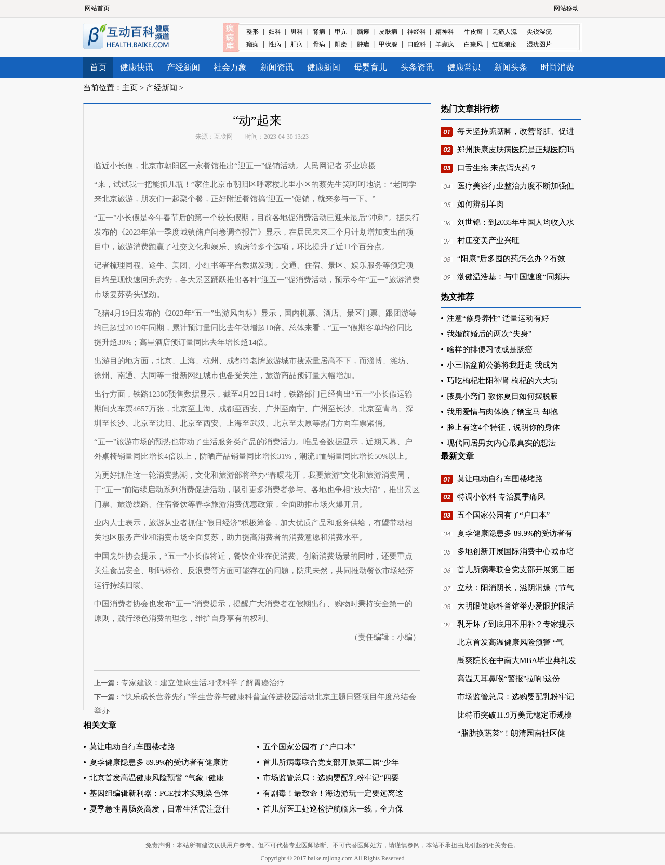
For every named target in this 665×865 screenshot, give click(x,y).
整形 (252, 31)
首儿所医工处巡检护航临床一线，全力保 (333, 809)
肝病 (296, 44)
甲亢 (341, 31)
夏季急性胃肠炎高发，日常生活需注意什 (159, 809)
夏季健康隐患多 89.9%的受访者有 (515, 533)
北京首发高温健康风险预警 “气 (510, 642)
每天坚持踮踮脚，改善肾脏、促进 (515, 131)
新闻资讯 (277, 67)
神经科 (416, 31)
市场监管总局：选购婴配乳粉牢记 (515, 697)
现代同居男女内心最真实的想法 (501, 443)
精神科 (444, 31)
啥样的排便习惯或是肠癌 (490, 349)
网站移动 (566, 8)
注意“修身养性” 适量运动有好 (498, 318)
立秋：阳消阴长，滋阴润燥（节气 (515, 588)
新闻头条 (510, 67)
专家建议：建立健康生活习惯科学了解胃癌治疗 (203, 683)
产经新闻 (183, 67)
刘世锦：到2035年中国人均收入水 (515, 222)
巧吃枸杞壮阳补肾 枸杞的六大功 (502, 380)
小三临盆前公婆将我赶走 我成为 (502, 365)
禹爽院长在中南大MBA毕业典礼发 (516, 660)
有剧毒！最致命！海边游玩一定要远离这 (333, 793)
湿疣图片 (539, 44)
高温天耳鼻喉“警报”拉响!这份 (508, 678)
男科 (296, 31)
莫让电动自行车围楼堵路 (132, 746)
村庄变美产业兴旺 (488, 240)
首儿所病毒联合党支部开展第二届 (515, 569)
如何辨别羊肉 (480, 204)
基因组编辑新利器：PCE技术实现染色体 (159, 793)
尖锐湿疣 (539, 31)
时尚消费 (557, 67)
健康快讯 (136, 67)
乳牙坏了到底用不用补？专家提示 (515, 624)
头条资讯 (417, 67)
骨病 (319, 44)
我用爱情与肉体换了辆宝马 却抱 (502, 412)
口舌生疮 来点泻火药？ (497, 168)
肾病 (319, 31)
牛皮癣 (473, 31)
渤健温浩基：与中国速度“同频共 (513, 277)
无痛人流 (504, 31)
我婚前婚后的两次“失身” (489, 334)
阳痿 (341, 44)
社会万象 (230, 67)
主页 (130, 88)
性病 (275, 44)
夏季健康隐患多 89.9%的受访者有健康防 (159, 762)
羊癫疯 (444, 44)
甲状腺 (388, 44)
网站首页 (97, 8)
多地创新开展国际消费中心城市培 (515, 551)
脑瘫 (363, 31)
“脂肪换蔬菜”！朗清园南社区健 (511, 733)
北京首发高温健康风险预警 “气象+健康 (156, 778)
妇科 (275, 31)
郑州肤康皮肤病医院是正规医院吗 (515, 149)
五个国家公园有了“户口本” (309, 746)
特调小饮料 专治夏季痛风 (501, 497)
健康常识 (464, 67)
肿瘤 (363, 44)
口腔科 (416, 44)
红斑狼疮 (504, 44)
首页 (98, 67)
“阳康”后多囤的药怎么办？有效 (511, 258)
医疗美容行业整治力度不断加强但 (515, 186)
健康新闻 (323, 67)
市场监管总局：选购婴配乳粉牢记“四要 (331, 778)
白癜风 (473, 44)
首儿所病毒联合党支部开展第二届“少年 (331, 762)
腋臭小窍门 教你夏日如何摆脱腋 (502, 396)
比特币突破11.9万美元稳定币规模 (514, 715)
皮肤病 (388, 31)
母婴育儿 (370, 67)
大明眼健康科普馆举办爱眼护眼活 (515, 606)
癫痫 (252, 44)
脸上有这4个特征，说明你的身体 (503, 427)
